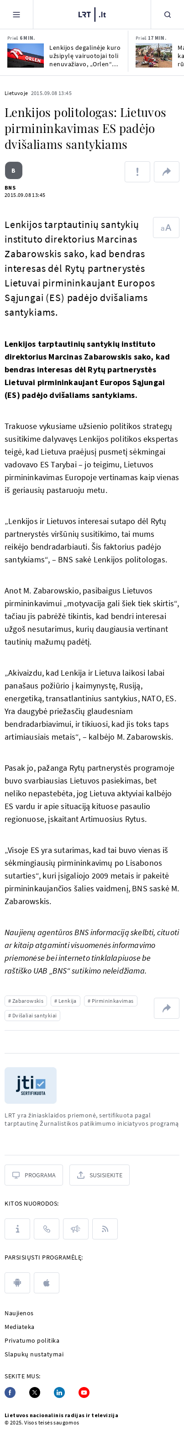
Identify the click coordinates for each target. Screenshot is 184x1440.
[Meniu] (16, 14)
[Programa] (34, 1175)
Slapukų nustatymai (34, 1354)
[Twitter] (34, 1392)
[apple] (46, 1282)
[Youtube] (84, 1392)
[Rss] (105, 1228)
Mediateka (20, 1327)
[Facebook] (10, 1392)
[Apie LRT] (17, 1228)
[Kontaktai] (46, 1228)
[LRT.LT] (92, 14)
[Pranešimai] (76, 1228)
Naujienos (19, 1313)
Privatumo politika (32, 1340)
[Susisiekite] (99, 1175)
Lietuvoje (16, 93)
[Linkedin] (59, 1392)
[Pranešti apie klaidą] (137, 171)
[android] (17, 1282)
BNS (10, 187)
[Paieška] (167, 14)
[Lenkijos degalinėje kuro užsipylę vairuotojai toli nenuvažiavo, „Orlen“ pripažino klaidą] (25, 55)
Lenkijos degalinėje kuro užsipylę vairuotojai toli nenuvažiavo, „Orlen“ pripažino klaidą (85, 55)
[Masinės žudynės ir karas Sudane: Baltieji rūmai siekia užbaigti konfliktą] (154, 55)
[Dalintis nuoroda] (166, 171)
